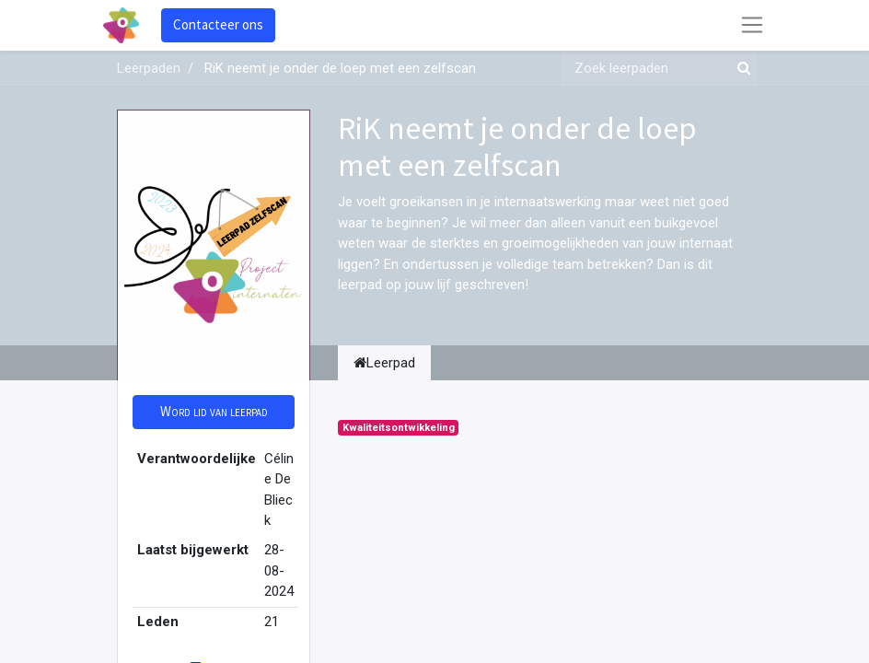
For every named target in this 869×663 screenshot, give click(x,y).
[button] (214, 412)
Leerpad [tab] (384, 363)
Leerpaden (148, 68)
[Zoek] (740, 69)
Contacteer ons (218, 24)
